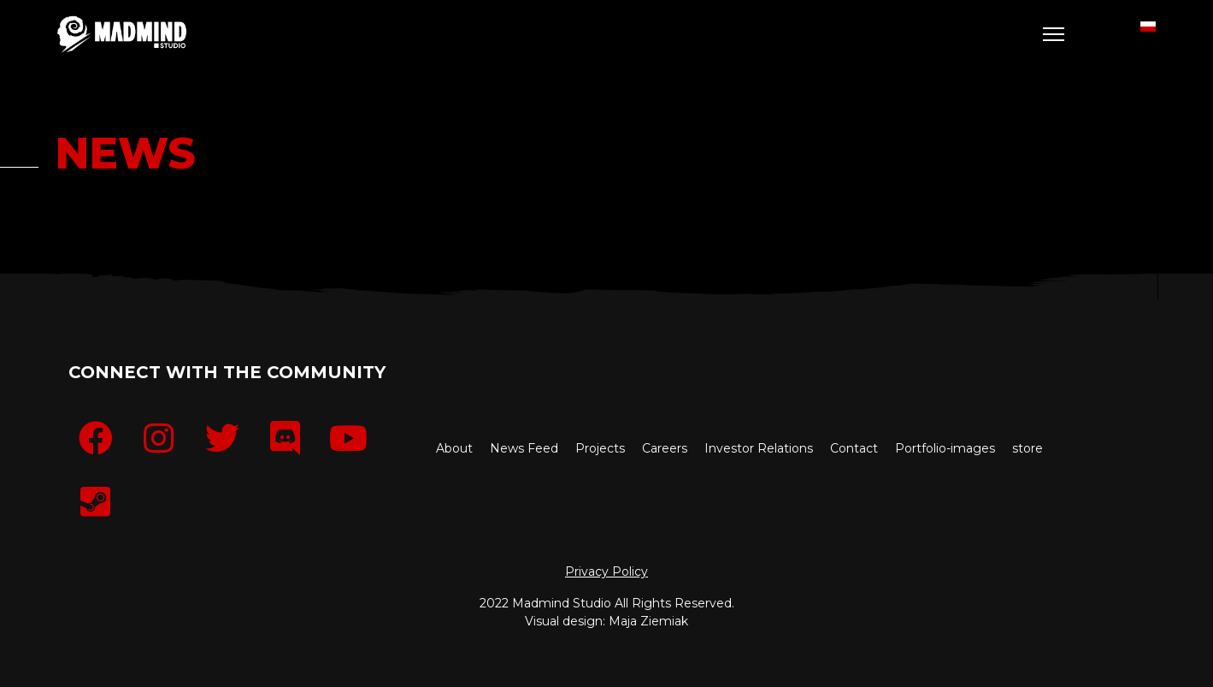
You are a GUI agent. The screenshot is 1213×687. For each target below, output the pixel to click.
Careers (664, 448)
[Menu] (1053, 34)
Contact (854, 448)
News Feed (524, 448)
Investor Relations (758, 448)
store (1027, 448)
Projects (600, 448)
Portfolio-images (945, 448)
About (454, 448)
